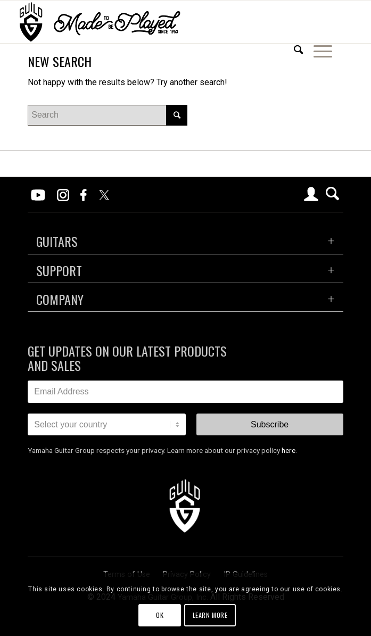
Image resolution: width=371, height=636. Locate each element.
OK (159, 615)
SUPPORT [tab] (59, 270)
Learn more (210, 615)
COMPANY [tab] (60, 299)
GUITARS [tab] (57, 241)
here (288, 450)
